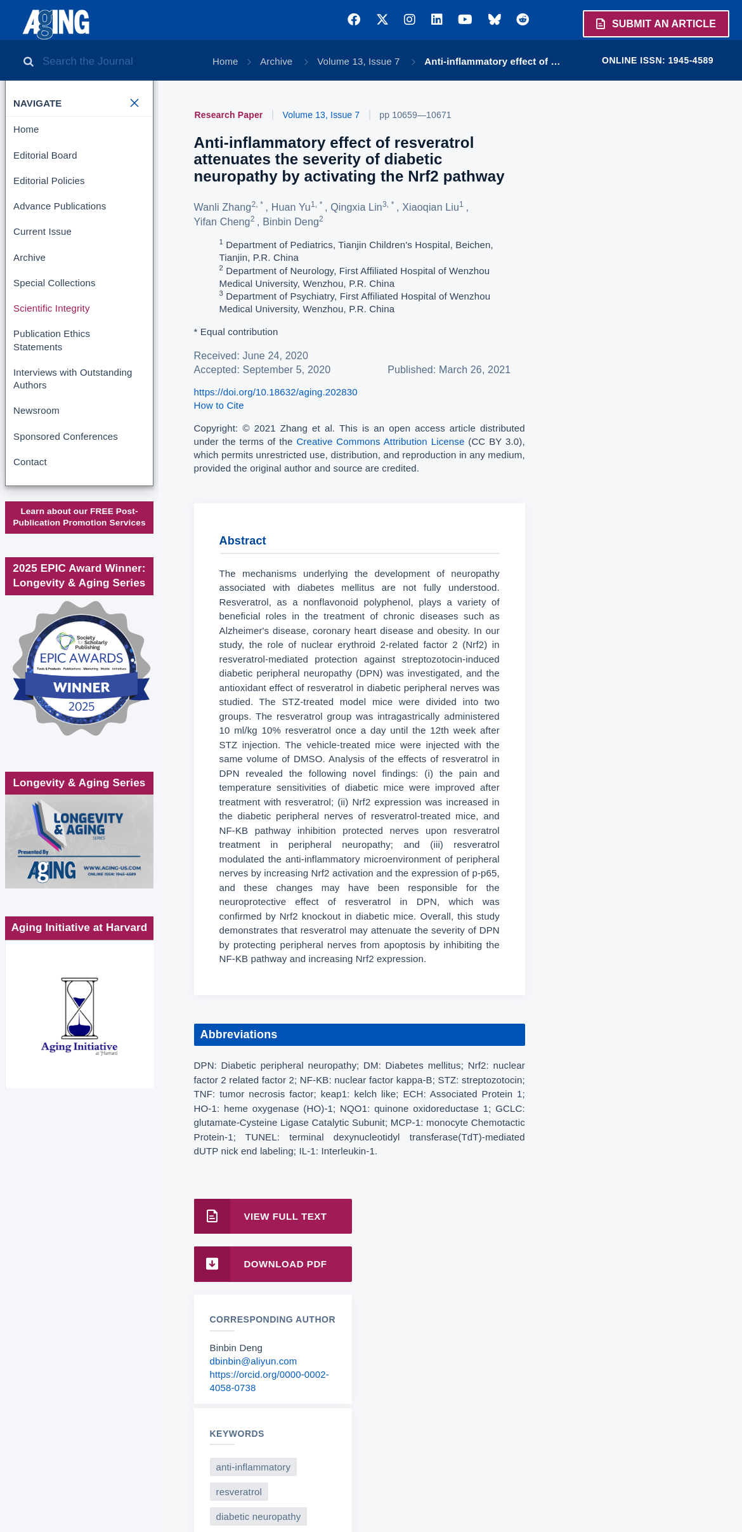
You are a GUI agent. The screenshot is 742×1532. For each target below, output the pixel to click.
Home (225, 61)
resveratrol (239, 1491)
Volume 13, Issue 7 (360, 61)
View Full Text (260, 1216)
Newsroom (36, 410)
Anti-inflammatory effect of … (492, 61)
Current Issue (42, 231)
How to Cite (219, 405)
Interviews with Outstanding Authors (72, 378)
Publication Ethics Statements (51, 340)
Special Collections (54, 282)
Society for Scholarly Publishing (78, 597)
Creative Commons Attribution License (380, 441)
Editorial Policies (49, 180)
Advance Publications (59, 206)
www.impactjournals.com (78, 533)
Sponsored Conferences (65, 436)
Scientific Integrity (51, 308)
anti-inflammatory (253, 1467)
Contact (30, 461)
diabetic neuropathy (258, 1516)
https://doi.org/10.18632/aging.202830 (276, 391)
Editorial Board (45, 155)
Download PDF (260, 1263)
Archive (277, 61)
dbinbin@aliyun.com (253, 1361)
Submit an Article (655, 23)
